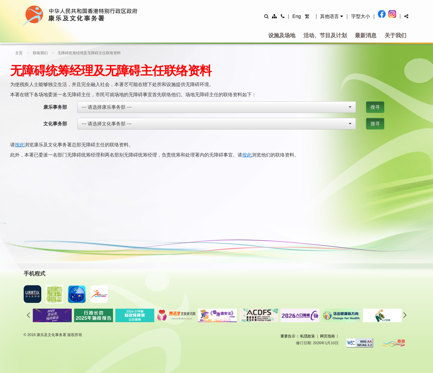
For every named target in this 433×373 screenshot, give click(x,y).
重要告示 (287, 336)
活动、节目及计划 (325, 35)
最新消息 (366, 35)
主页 (19, 53)
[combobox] (216, 107)
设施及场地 (281, 35)
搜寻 (375, 107)
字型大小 (360, 16)
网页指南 (327, 336)
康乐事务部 (55, 107)
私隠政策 (307, 336)
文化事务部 (55, 123)
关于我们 (395, 35)
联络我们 (40, 53)
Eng (296, 16)
